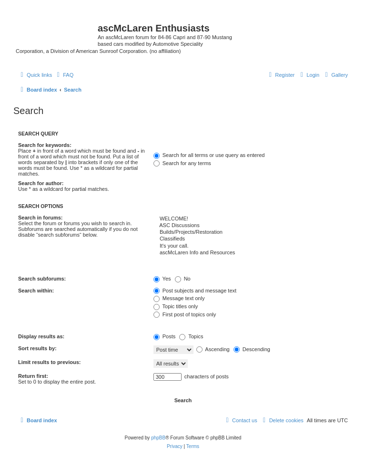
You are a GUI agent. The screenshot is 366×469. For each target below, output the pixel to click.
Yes (162, 278)
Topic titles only (175, 306)
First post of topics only (184, 314)
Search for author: (40, 183)
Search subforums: (42, 278)
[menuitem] (335, 75)
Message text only (179, 298)
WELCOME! (250, 219)
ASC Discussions (250, 225)
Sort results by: (37, 348)
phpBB (158, 437)
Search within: (36, 290)
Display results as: (41, 336)
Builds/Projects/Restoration (250, 232)
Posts (164, 336)
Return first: (33, 376)
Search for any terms (182, 163)
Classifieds (250, 239)
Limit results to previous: (49, 362)
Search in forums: (40, 217)
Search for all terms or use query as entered (209, 155)
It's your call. (250, 246)
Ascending (213, 349)
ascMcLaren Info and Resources (250, 253)
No (183, 278)
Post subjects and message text (194, 290)
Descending (252, 349)
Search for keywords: (44, 145)
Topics (191, 336)
